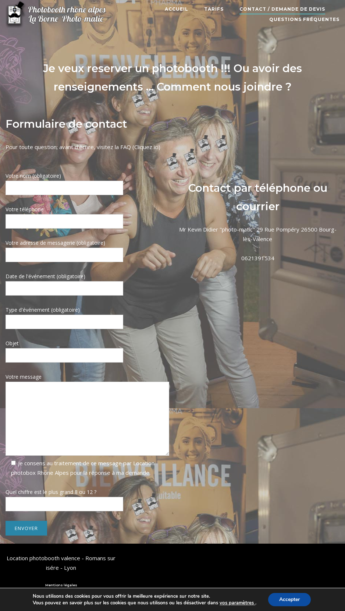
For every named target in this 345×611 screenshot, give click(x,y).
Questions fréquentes (304, 19)
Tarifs (214, 9)
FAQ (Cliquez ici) (140, 147)
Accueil (176, 9)
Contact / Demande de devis (282, 9)
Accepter (289, 599)
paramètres (240, 603)
